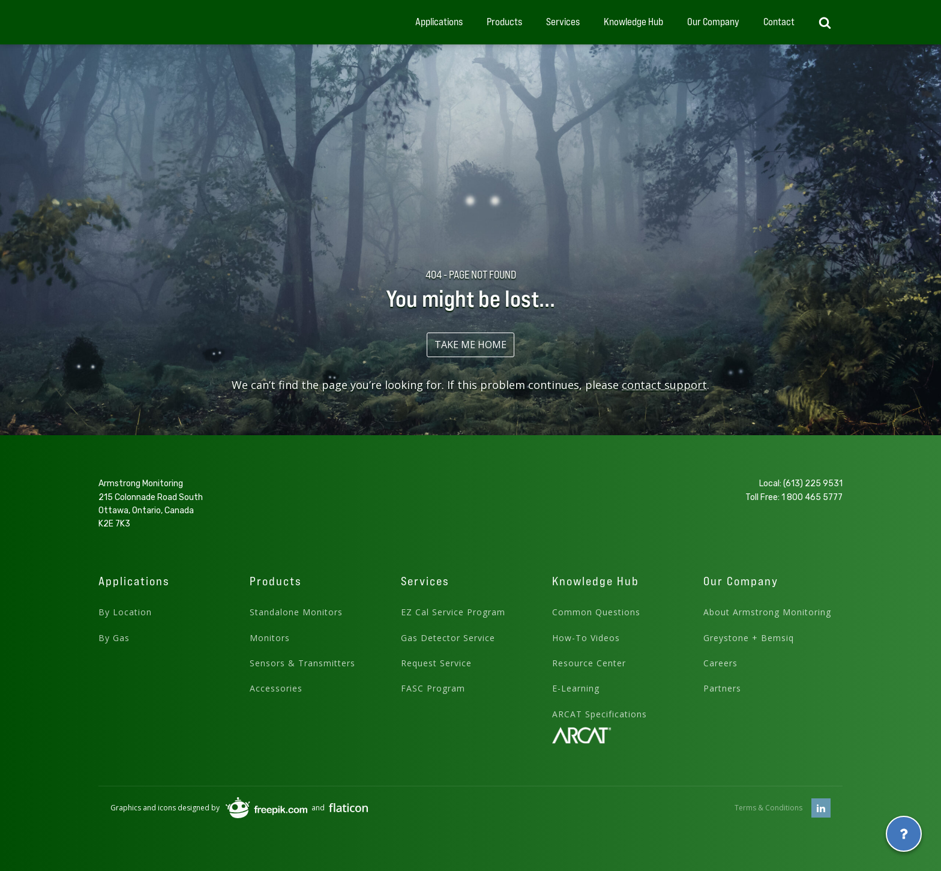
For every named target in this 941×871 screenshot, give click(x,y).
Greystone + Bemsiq (748, 637)
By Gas (114, 637)
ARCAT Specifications (599, 714)
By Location (125, 612)
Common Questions (596, 612)
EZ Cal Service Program (453, 612)
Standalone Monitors (296, 612)
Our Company (713, 22)
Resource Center (589, 663)
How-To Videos (586, 637)
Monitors (270, 637)
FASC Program (433, 688)
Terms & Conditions (768, 808)
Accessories (276, 688)
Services (563, 22)
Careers (720, 663)
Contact (779, 22)
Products (504, 22)
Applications (439, 22)
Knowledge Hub (633, 22)
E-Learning (576, 688)
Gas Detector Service (448, 637)
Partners (722, 688)
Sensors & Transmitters (302, 663)
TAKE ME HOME (470, 344)
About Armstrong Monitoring (767, 612)
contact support (664, 385)
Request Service (436, 663)
